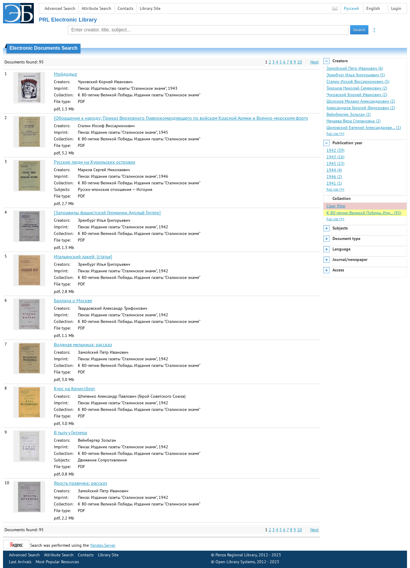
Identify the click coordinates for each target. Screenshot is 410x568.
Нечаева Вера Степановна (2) (354, 121)
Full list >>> (335, 133)
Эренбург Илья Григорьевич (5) (356, 75)
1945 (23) (335, 163)
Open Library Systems (235, 561)
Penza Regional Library (236, 555)
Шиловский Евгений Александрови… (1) (364, 127)
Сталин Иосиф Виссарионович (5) (358, 81)
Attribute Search (96, 8)
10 (299, 62)
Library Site (150, 8)
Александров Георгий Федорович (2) (361, 107)
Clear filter (336, 206)
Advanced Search (60, 8)
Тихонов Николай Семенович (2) (357, 88)
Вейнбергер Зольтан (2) (349, 114)
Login (396, 8)
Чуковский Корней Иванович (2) (357, 94)
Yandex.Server (103, 545)
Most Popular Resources (57, 561)
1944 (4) (334, 170)
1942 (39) (335, 150)
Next (314, 62)
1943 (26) (335, 157)
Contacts (125, 8)
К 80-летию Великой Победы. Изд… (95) (364, 212)
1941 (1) (334, 183)
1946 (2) (334, 176)
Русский (351, 8)
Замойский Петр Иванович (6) (355, 68)
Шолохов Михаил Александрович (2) (361, 101)
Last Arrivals (20, 561)
